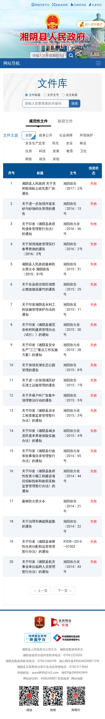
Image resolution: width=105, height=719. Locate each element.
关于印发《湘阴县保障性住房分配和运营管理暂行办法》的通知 (38, 546)
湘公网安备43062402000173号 (79, 661)
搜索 (74, 103)
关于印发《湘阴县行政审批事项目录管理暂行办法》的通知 (38, 456)
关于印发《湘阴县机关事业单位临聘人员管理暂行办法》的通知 (38, 567)
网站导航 (11, 63)
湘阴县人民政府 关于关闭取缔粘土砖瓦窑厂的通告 (39, 188)
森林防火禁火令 (33, 501)
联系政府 (63, 678)
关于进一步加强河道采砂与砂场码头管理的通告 (38, 209)
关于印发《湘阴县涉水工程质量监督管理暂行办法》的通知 (38, 416)
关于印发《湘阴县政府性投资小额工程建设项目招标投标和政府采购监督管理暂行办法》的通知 (38, 481)
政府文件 (65, 121)
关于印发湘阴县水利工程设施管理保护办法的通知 (38, 309)
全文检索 (71, 94)
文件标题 (34, 94)
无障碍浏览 (78, 5)
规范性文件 (38, 121)
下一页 (65, 591)
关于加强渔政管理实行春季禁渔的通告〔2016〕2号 (38, 249)
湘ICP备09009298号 (74, 672)
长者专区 (95, 5)
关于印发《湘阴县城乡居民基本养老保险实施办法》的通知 (38, 436)
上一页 (40, 591)
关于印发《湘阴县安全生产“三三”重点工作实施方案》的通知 (39, 350)
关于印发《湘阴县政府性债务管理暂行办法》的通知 (38, 229)
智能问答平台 (40, 5)
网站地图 (77, 678)
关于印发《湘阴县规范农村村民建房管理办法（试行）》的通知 (38, 330)
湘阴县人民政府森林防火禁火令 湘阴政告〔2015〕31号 (38, 269)
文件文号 (53, 94)
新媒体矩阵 (60, 5)
